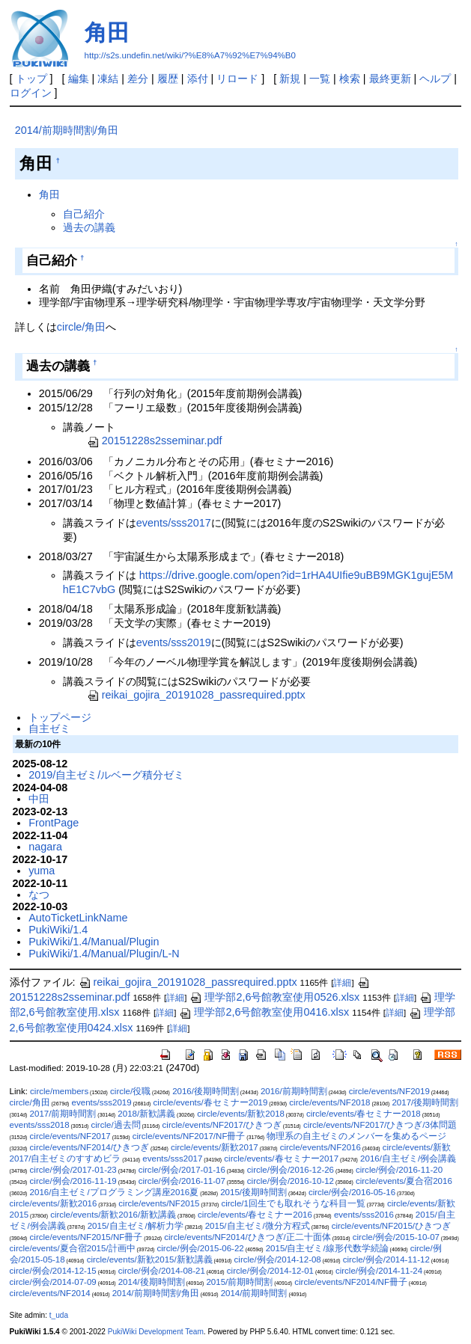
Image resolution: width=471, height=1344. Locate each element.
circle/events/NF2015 (158, 1203)
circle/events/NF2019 (389, 1091)
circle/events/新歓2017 (214, 1147)
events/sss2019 (173, 642)
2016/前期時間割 (294, 1091)
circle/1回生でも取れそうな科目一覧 (293, 1203)
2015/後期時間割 (253, 1192)
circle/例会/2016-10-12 (290, 1180)
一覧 (319, 79)
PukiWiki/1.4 (58, 930)
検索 (349, 79)
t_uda (58, 1315)
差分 (137, 79)
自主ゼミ (49, 728)
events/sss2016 (364, 1214)
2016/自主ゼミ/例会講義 (408, 1158)
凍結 (107, 79)
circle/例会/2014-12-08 (277, 1259)
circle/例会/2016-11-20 (399, 1169)
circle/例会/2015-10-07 (396, 1237)
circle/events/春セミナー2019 (211, 1102)
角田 (107, 32)
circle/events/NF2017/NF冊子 (189, 1136)
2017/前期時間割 (63, 1113)
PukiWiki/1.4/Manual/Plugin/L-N (104, 954)
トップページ (59, 717)
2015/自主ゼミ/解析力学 (135, 1225)
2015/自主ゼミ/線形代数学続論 (327, 1248)
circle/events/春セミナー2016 (255, 1214)
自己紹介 (84, 214)
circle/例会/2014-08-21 (161, 1270)
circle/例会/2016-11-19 (73, 1180)
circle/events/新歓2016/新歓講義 (113, 1214)
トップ (31, 79)
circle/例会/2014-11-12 (386, 1259)
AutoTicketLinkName (77, 918)
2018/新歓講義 (146, 1113)
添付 (197, 79)
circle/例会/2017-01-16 (182, 1169)
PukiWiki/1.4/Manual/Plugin (93, 942)
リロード (237, 79)
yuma (41, 871)
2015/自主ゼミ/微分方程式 (257, 1225)
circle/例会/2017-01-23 (73, 1169)
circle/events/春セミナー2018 (363, 1113)
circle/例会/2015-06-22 (200, 1248)
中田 (38, 799)
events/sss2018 (40, 1124)
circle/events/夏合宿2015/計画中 (73, 1248)
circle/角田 (81, 327)
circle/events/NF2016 (320, 1147)
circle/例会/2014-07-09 (53, 1281)
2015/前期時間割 (239, 1281)
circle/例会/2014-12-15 (53, 1270)
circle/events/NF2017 (70, 1136)
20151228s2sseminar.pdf (154, 441)
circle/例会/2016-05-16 (352, 1192)
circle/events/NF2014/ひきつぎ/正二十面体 (247, 1237)
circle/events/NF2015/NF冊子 (86, 1237)
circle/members (59, 1091)
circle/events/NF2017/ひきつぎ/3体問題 (380, 1124)
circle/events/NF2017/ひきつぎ (222, 1124)
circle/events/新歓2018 (241, 1113)
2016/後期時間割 (205, 1091)
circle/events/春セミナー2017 (281, 1158)
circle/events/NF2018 (329, 1102)
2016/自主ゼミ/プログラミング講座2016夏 (114, 1192)
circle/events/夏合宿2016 (404, 1180)
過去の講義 (89, 227)
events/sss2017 (173, 523)
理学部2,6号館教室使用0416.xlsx (264, 1012)
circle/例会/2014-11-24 (378, 1270)
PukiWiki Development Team (156, 1332)
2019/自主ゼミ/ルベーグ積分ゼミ (106, 775)
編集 (78, 79)
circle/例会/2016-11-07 (182, 1180)
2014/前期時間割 (254, 1293)
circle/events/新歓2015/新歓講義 (150, 1259)
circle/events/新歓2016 (53, 1203)
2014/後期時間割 (151, 1281)
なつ (38, 894)
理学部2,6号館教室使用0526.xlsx (274, 997)
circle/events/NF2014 (50, 1293)
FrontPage (53, 823)
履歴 (167, 79)
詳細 (342, 982)
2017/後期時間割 (425, 1102)
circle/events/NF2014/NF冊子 (350, 1281)
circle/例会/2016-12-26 (290, 1169)
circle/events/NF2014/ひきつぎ (89, 1147)
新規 (289, 79)
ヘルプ (435, 79)
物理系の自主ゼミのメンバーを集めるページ (356, 1136)
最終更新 (390, 79)
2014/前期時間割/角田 (66, 130)
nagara (45, 847)
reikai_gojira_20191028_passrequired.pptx (196, 695)
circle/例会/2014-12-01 (270, 1270)
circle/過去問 (116, 1124)
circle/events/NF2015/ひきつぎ (391, 1225)
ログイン (31, 93)
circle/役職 (130, 1091)
